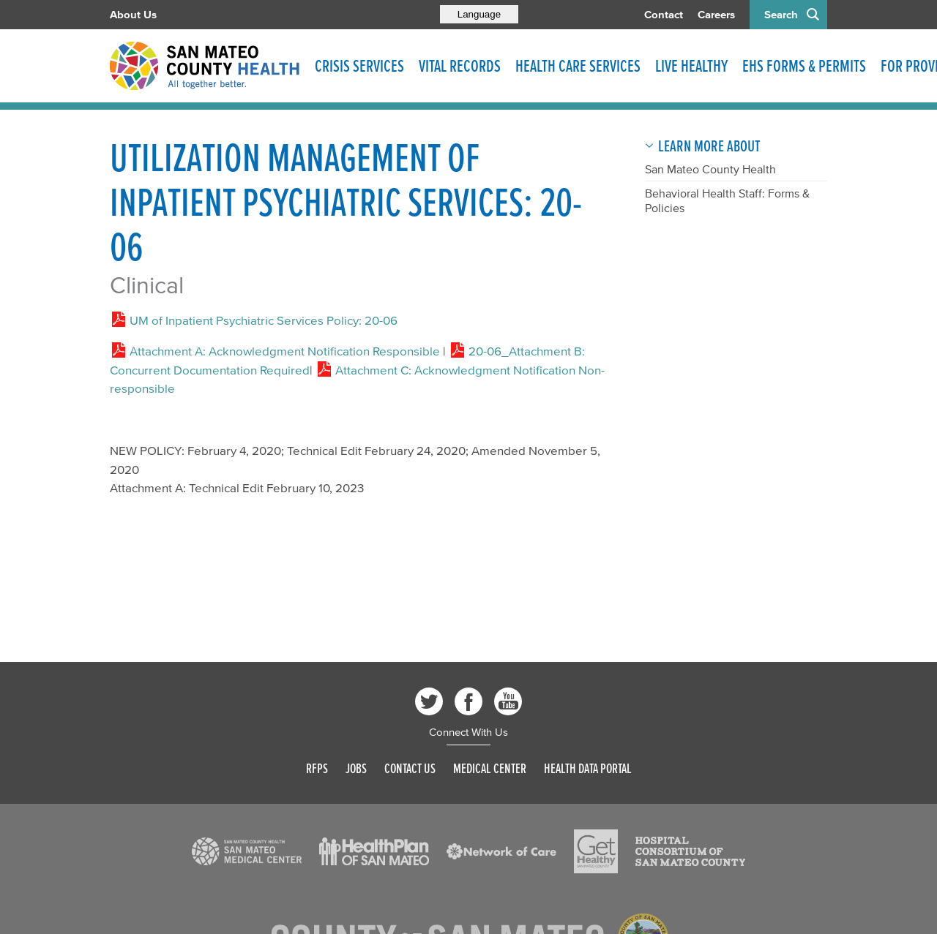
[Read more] (247, 851)
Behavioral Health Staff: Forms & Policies (727, 200)
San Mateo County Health (710, 169)
